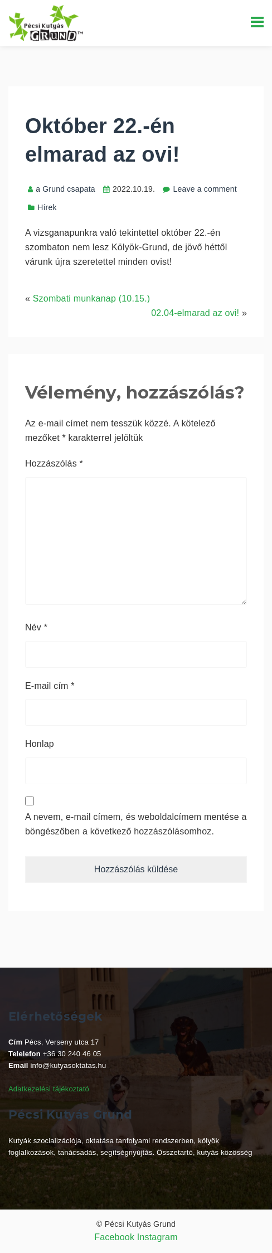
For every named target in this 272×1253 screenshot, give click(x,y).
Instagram (157, 1237)
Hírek (46, 207)
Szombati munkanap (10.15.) (91, 298)
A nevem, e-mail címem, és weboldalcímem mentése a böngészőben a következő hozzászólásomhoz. (136, 824)
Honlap (39, 744)
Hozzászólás (54, 463)
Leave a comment (204, 188)
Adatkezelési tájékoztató (48, 1089)
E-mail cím (50, 686)
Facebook (114, 1237)
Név (36, 627)
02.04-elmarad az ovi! (195, 313)
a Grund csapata (61, 188)
